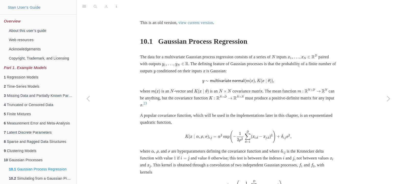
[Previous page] (88, 98)
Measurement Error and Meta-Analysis (37, 123)
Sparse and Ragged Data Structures (35, 142)
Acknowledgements (25, 49)
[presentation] (273, 44)
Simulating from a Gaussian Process (42, 178)
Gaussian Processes (23, 160)
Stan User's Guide (24, 7)
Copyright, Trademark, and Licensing (39, 58)
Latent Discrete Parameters (28, 132)
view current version (196, 10)
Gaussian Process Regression (38, 169)
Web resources (21, 40)
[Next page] (388, 98)
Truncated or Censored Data (28, 105)
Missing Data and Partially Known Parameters (40, 96)
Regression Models (21, 77)
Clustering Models (20, 151)
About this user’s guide (27, 31)
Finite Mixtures (17, 114)
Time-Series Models (21, 86)
